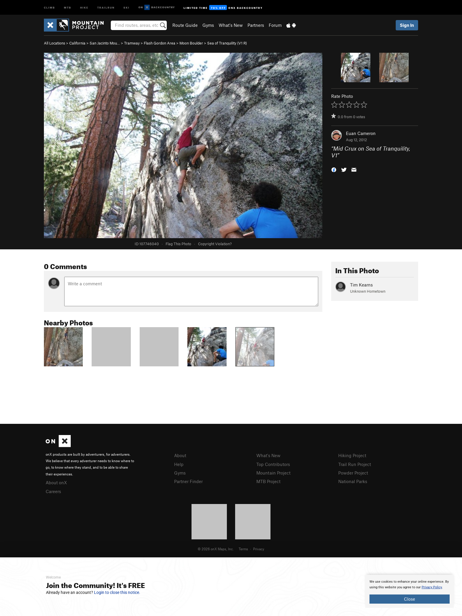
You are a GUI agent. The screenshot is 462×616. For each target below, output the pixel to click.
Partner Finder (188, 481)
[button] (333, 169)
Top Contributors (273, 464)
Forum (275, 25)
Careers (53, 491)
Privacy (258, 549)
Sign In (407, 25)
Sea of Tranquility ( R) (227, 43)
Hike (84, 7)
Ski (126, 7)
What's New (231, 25)
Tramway (132, 43)
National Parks (352, 481)
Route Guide (185, 25)
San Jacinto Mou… (105, 43)
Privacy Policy (432, 587)
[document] (409, 591)
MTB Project (268, 481)
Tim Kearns (361, 284)
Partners (256, 25)
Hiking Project (352, 455)
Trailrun (106, 7)
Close (409, 599)
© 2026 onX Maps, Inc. (216, 549)
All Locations (54, 43)
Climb (49, 7)
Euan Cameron (361, 133)
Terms (243, 549)
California (77, 43)
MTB (67, 7)
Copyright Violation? (215, 243)
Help (179, 464)
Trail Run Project (354, 464)
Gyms (208, 25)
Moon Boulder (191, 43)
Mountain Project (273, 472)
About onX (56, 482)
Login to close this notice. (117, 592)
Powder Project (353, 472)
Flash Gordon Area (159, 43)
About (180, 455)
